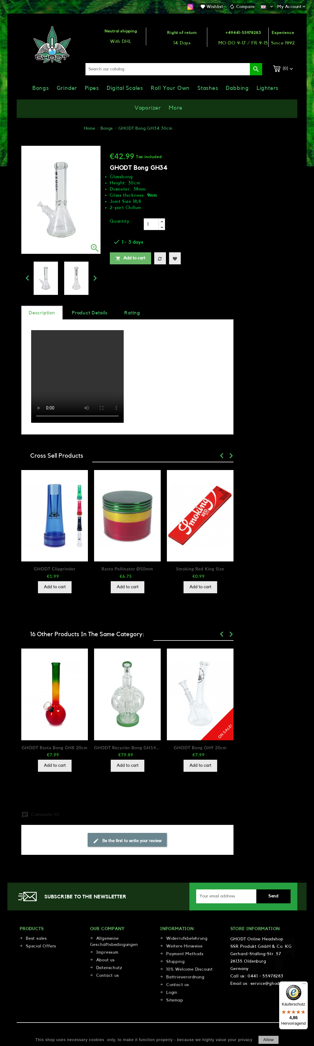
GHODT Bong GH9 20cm (200, 747)
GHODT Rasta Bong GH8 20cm (55, 747)
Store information (255, 929)
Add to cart (130, 258)
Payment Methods (185, 954)
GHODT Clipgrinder (54, 568)
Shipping (175, 962)
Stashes (207, 88)
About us (105, 960)
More (176, 108)
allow (268, 1039)
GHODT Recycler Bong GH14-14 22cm (127, 747)
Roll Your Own (170, 88)
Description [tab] (42, 312)
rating (132, 312)
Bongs (40, 88)
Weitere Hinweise (184, 946)
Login (171, 992)
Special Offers (41, 946)
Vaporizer (147, 108)
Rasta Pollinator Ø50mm (127, 568)
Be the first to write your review (127, 841)
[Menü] (304, 985)
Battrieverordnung (185, 977)
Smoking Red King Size (200, 568)
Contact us (107, 975)
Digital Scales (125, 88)
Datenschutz (109, 968)
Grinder (67, 88)
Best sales (36, 938)
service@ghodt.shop (271, 983)
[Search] (173, 69)
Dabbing (237, 88)
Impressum (107, 952)
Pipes (92, 88)
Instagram (190, 7)
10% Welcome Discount (189, 969)
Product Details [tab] (90, 312)
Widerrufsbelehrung (186, 938)
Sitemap (174, 1000)
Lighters (268, 88)
